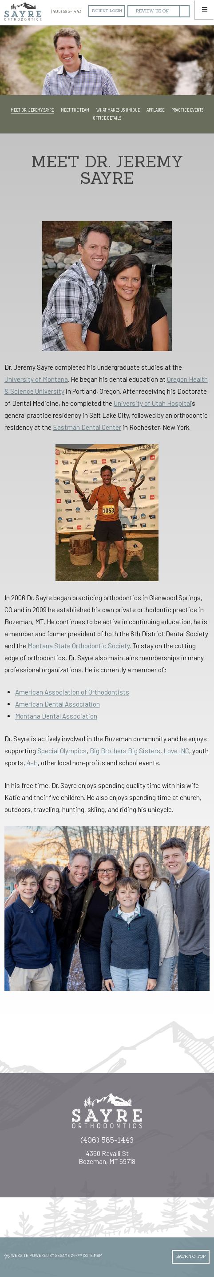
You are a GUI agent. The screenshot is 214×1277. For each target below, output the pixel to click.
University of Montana (36, 379)
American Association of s (72, 692)
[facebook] (184, 11)
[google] (153, 11)
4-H (32, 763)
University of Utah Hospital (152, 403)
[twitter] (116, 1173)
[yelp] (122, 1173)
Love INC (176, 751)
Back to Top (191, 1256)
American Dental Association (57, 704)
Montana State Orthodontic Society (79, 646)
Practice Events (187, 110)
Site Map (93, 1255)
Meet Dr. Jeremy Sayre (32, 110)
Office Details (107, 118)
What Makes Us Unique (118, 110)
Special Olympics (62, 751)
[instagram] (98, 1173)
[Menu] (204, 9)
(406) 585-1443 (65, 11)
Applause (155, 110)
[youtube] (110, 1173)
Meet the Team (75, 110)
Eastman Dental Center (87, 427)
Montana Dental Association (56, 716)
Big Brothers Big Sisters (125, 751)
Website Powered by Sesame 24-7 (43, 1255)
